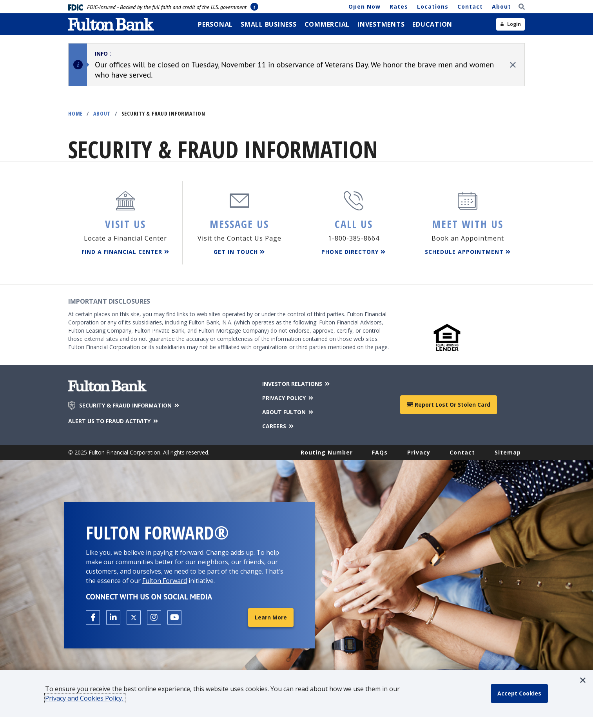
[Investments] (381, 24)
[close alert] (513, 65)
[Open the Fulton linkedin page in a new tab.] (113, 617)
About (501, 6)
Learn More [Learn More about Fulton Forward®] (271, 617)
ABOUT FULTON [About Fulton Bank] (288, 412)
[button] (583, 680)
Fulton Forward (164, 580)
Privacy (418, 452)
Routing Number (327, 452)
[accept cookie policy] (519, 693)
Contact (470, 6)
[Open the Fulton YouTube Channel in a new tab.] (174, 617)
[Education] (432, 24)
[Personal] (215, 24)
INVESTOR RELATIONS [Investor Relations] (296, 383)
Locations (432, 6)
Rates (399, 6)
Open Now (364, 6)
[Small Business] (269, 24)
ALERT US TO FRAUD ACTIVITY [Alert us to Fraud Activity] (113, 421)
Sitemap (508, 452)
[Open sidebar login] (510, 24)
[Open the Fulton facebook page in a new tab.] (93, 617)
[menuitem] (215, 24)
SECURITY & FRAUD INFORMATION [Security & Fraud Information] (129, 405)
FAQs (380, 452)
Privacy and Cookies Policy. (85, 698)
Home (75, 113)
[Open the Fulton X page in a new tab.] (134, 617)
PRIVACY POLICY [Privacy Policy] (288, 398)
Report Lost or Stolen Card (448, 404)
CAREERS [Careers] (278, 426)
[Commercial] (327, 24)
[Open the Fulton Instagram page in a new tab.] (154, 617)
